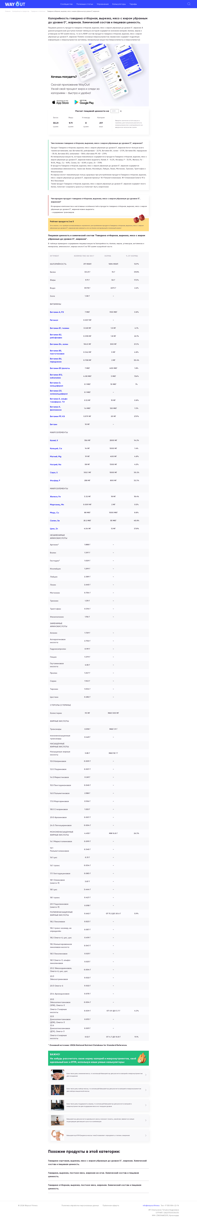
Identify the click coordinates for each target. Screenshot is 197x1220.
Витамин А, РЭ (57, 312)
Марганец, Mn (57, 504)
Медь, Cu (54, 512)
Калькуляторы (119, 4)
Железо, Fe (55, 496)
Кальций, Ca (56, 448)
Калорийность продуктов (20, 11)
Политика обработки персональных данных (80, 1205)
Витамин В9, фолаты (60, 368)
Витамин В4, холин (59, 344)
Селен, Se (55, 520)
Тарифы (133, 4)
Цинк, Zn (54, 528)
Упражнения (103, 4)
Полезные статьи (85, 4)
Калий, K (54, 440)
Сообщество (66, 4)
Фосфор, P (55, 480)
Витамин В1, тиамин (59, 328)
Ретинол (54, 320)
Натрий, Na (55, 464)
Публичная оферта (111, 1205)
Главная (7, 11)
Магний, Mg (55, 456)
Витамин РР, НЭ (57, 416)
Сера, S (54, 472)
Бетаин (53, 424)
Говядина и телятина (38, 11)
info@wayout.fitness (151, 1205)
